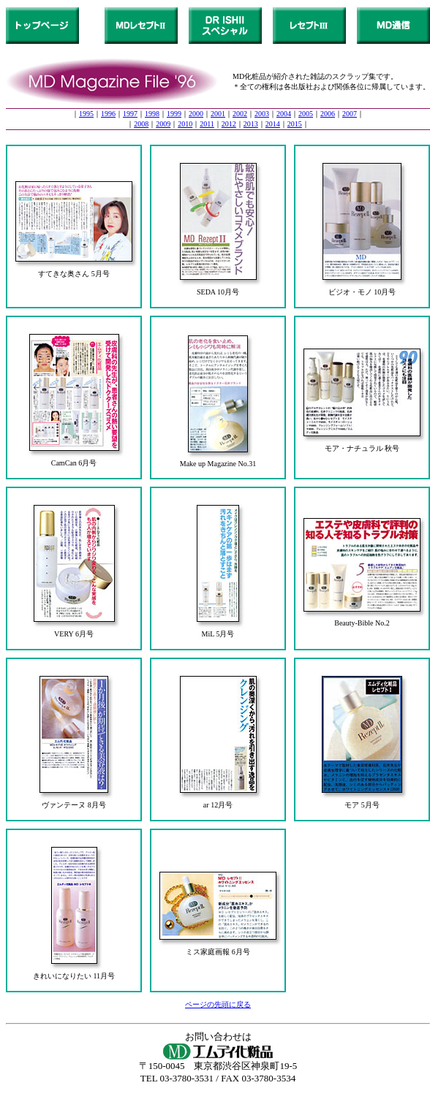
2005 (305, 114)
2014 (272, 124)
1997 (130, 114)
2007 (349, 114)
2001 (218, 114)
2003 (261, 114)
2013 (251, 124)
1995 (86, 114)
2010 (185, 124)
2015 (294, 124)
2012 (229, 124)
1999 (174, 114)
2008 (141, 124)
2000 (196, 114)
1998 (152, 114)
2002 (240, 114)
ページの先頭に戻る (218, 1004)
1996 (108, 114)
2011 (207, 124)
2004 (283, 114)
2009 (163, 124)
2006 (327, 114)
